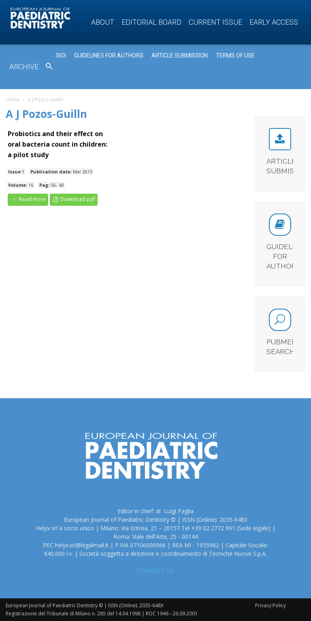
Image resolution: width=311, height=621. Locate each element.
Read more (28, 199)
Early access (273, 22)
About (102, 22)
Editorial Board (151, 22)
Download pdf (74, 199)
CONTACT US (156, 570)
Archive (23, 66)
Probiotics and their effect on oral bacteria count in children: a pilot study (57, 144)
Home (13, 99)
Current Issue (215, 22)
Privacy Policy (270, 605)
